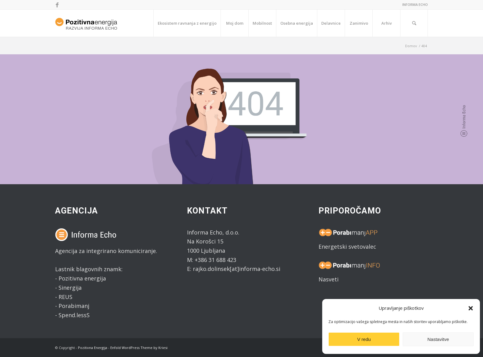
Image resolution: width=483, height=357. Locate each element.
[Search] (414, 23)
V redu (364, 339)
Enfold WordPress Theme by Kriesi (139, 347)
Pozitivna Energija (92, 347)
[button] (471, 308)
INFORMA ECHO (415, 4)
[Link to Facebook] (57, 4)
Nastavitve (438, 339)
